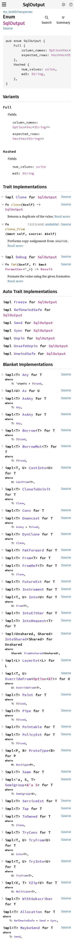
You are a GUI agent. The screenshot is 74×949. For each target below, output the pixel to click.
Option (55, 50)
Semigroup (14, 785)
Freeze (20, 302)
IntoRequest (34, 620)
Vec (66, 50)
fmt (14, 264)
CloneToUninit (36, 489)
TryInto (36, 861)
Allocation (31, 911)
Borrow (28, 430)
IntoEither (33, 613)
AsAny (27, 398)
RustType (22, 764)
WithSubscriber (37, 898)
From (26, 558)
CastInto (37, 468)
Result (46, 269)
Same (26, 772)
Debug (21, 257)
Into (33, 597)
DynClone (31, 534)
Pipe (26, 711)
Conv (26, 510)
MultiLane (23, 891)
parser (28, 12)
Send (18, 322)
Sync (18, 330)
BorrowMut (32, 446)
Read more (62, 216)
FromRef (29, 565)
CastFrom (22, 482)
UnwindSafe (25, 353)
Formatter (14, 269)
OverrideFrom (18, 679)
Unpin (19, 338)
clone (16, 204)
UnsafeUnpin (26, 346)
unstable (51, 224)
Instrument (33, 589)
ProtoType (38, 750)
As (24, 390)
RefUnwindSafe (28, 309)
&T (50, 679)
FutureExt (32, 581)
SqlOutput (34, 5)
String (37, 74)
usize (50, 69)
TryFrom (36, 840)
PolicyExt (32, 734)
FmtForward (33, 550)
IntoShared (16, 639)
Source (8, 28)
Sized (37, 383)
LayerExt (31, 660)
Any (25, 374)
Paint (27, 695)
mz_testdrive (12, 12)
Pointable (32, 727)
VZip (33, 882)
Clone (21, 197)
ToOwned (29, 816)
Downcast (31, 518)
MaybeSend (30, 927)
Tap (25, 808)
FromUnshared (33, 653)
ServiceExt (33, 801)
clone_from (15, 229)
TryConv (29, 832)
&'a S (32, 785)
